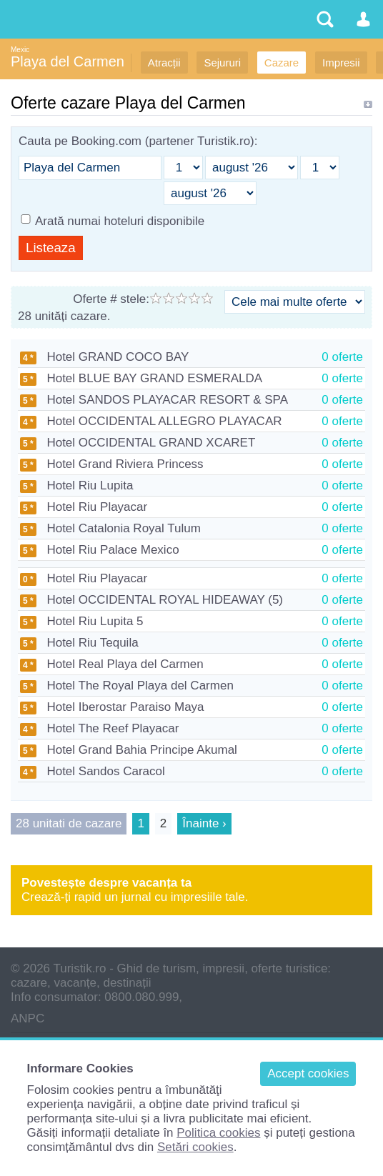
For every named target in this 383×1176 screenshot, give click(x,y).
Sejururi (222, 62)
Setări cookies (195, 1147)
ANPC (27, 1018)
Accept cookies (308, 1073)
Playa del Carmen (67, 61)
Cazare (281, 62)
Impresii (341, 62)
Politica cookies (218, 1133)
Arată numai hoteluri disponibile (119, 221)
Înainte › (204, 823)
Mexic (20, 50)
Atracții (164, 62)
